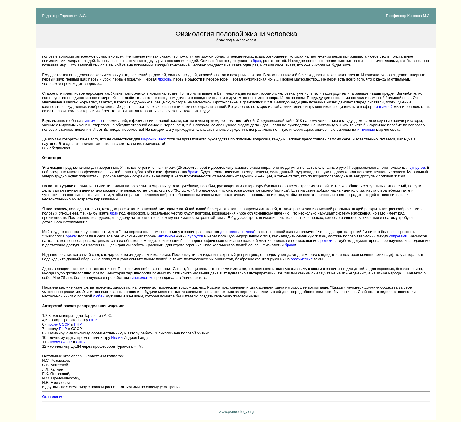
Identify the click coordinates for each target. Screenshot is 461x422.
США (80, 342)
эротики (325, 240)
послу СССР (59, 324)
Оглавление (52, 396)
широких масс (153, 139)
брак (257, 60)
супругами (398, 236)
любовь (164, 79)
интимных (93, 120)
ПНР (93, 320)
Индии (117, 337)
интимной (383, 106)
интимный (366, 129)
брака (193, 172)
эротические (302, 259)
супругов (417, 167)
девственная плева (237, 232)
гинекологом (141, 277)
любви (99, 296)
